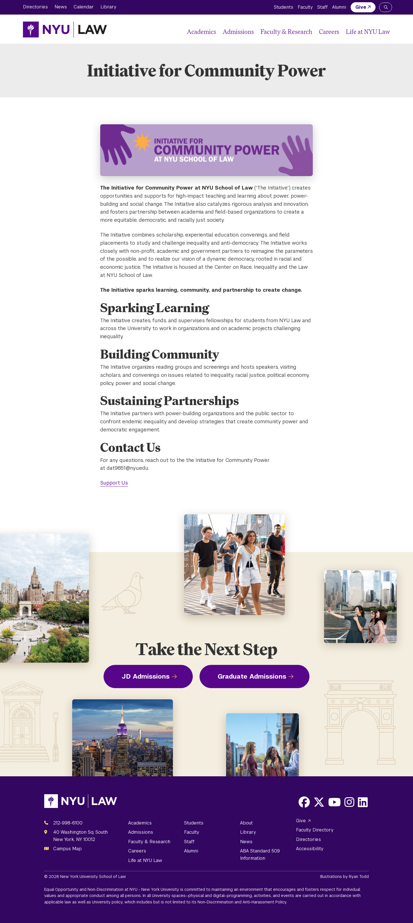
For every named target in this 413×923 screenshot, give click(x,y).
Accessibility (309, 849)
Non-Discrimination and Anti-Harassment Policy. (242, 902)
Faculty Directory (315, 830)
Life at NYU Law (368, 31)
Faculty (305, 7)
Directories (35, 7)
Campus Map (67, 849)
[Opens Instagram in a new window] (349, 802)
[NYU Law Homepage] (65, 29)
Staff (322, 7)
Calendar (84, 7)
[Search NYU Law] (385, 7)
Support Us (114, 483)
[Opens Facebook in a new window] (304, 802)
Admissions (238, 31)
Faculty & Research (286, 31)
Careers (329, 31)
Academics (201, 31)
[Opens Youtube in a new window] (334, 802)
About (246, 823)
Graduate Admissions (252, 676)
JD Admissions (146, 676)
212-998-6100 (68, 823)
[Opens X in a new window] (319, 802)
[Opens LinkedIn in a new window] (363, 802)
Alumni (339, 7)
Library (108, 7)
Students (283, 7)
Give (360, 7)
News (61, 7)
